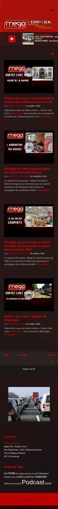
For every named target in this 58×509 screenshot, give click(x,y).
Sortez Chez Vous (17, 106)
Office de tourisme (12, 483)
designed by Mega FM (29, 500)
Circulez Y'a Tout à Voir (19, 176)
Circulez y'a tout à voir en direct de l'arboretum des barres (27, 170)
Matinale (41, 476)
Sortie (48, 483)
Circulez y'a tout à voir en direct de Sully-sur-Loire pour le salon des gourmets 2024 (27, 246)
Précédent (22, 355)
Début (6, 355)
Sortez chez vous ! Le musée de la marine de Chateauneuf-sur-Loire (29, 100)
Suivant (50, 355)
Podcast (33, 482)
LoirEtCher (29, 477)
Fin (52, 362)
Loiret (19, 476)
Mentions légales (12, 443)
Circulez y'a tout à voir (26, 473)
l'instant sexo (10, 477)
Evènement (43, 473)
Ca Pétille (10, 473)
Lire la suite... (46, 116)
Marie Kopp (17, 113)
